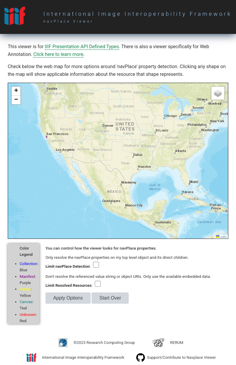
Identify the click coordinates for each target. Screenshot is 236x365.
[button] (16, 91)
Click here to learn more (58, 54)
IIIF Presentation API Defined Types (82, 46)
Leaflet (221, 237)
